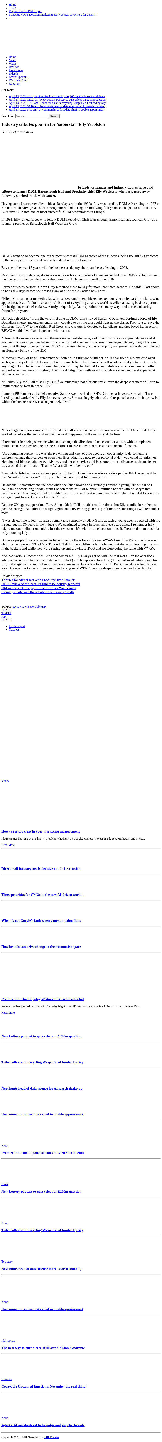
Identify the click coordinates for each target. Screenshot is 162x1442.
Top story (7, 1261)
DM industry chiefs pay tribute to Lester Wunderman (38, 588)
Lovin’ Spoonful (18, 77)
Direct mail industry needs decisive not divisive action (40, 869)
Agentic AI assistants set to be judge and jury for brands (43, 1425)
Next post (14, 629)
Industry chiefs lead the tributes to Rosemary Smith (37, 592)
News (12, 60)
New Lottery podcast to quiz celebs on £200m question (41, 1036)
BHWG (32, 606)
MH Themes (51, 1437)
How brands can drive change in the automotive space (41, 947)
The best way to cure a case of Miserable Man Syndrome (43, 1348)
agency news (20, 606)
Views (12, 63)
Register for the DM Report (25, 11)
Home (12, 4)
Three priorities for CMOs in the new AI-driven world (42, 895)
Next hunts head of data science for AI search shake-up (41, 1088)
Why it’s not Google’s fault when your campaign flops (41, 920)
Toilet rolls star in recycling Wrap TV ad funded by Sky (42, 1062)
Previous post (17, 626)
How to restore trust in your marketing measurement (40, 831)
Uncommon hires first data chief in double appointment (42, 1114)
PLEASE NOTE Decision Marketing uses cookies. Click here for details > (53, 14)
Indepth (13, 73)
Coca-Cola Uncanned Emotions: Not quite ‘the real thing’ (43, 1386)
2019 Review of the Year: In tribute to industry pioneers (40, 584)
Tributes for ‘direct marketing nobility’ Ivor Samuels (38, 580)
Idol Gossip (16, 70)
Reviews (14, 67)
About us (14, 83)
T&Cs (12, 7)
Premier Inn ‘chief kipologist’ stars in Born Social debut (42, 999)
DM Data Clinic (18, 80)
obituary (41, 606)
